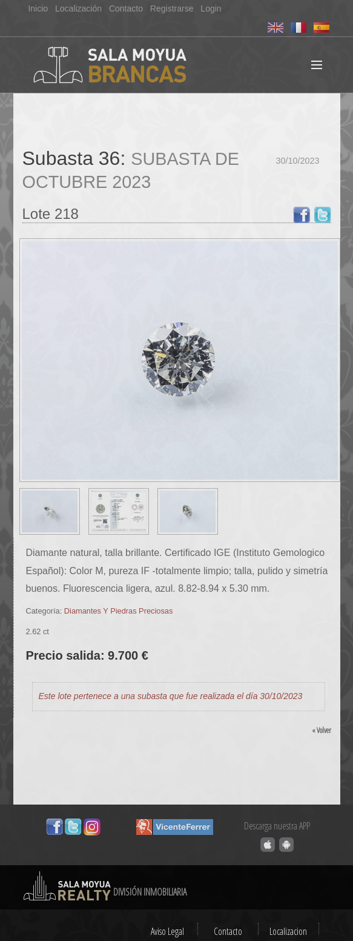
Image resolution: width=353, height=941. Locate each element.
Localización (78, 8)
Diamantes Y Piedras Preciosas (118, 610)
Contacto (126, 8)
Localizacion (288, 931)
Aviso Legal (167, 931)
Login (210, 8)
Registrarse (172, 8)
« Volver (321, 730)
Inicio (38, 8)
